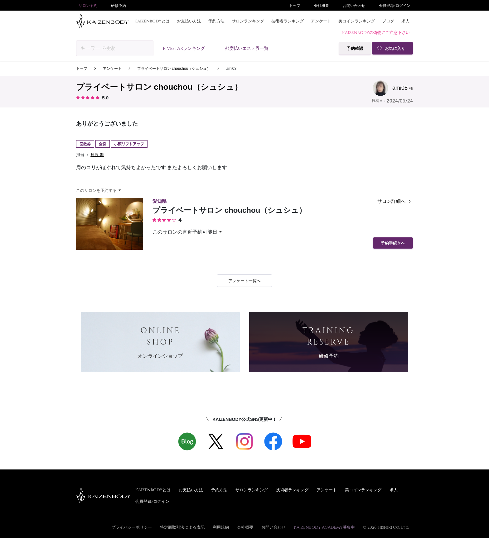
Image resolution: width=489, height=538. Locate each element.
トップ (294, 5)
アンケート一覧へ (244, 281)
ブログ (388, 20)
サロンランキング (248, 20)
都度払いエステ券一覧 (247, 48)
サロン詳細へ (395, 201)
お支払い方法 (189, 20)
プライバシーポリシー (131, 527)
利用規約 (221, 527)
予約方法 (216, 20)
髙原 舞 (97, 154)
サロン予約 (88, 5)
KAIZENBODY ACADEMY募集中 (324, 527)
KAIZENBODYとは (152, 20)
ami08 (231, 68)
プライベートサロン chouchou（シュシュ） (174, 68)
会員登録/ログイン (394, 5)
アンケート (321, 20)
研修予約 (118, 5)
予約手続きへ (393, 243)
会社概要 (321, 5)
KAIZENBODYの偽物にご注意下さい (376, 32)
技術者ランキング (287, 20)
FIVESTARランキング (184, 48)
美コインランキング (356, 20)
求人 (405, 20)
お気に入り (395, 48)
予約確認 (355, 48)
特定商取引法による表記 (182, 527)
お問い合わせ (354, 5)
